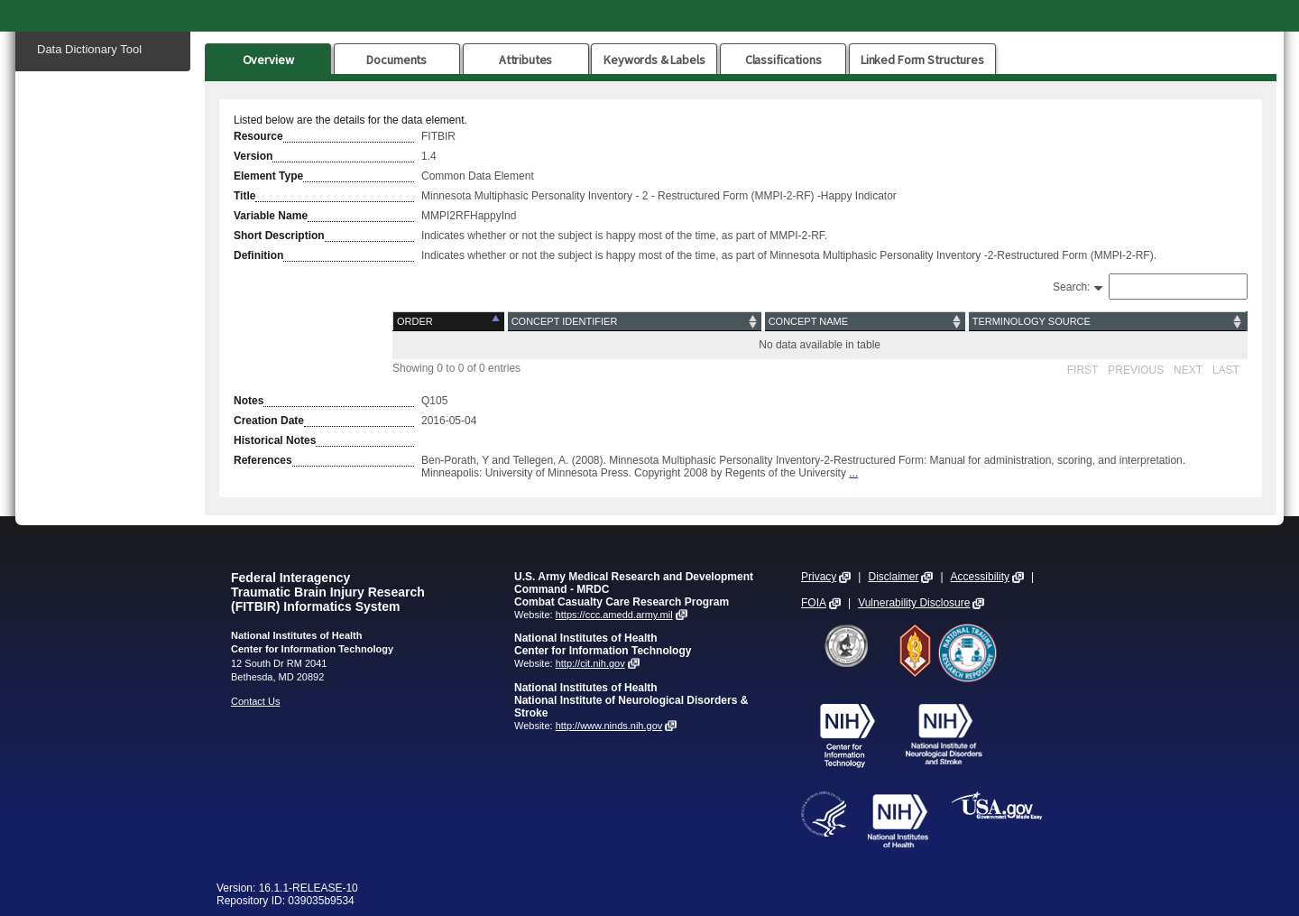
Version (253, 156)
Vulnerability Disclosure (914, 603)
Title (244, 196)
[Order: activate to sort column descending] (449, 321)
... (853, 473)
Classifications (783, 59)
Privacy (818, 576)
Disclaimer (893, 576)
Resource (258, 136)
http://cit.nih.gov (590, 663)
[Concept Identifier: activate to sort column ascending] (634, 321)
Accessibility (980, 576)
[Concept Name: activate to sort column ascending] (865, 321)
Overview (268, 59)
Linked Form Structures (922, 59)
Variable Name (271, 215)
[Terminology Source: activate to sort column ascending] (1107, 321)
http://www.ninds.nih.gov (609, 725)
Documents (396, 59)
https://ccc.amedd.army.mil (614, 614)
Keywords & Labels (654, 59)
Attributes (526, 59)
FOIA (813, 603)
